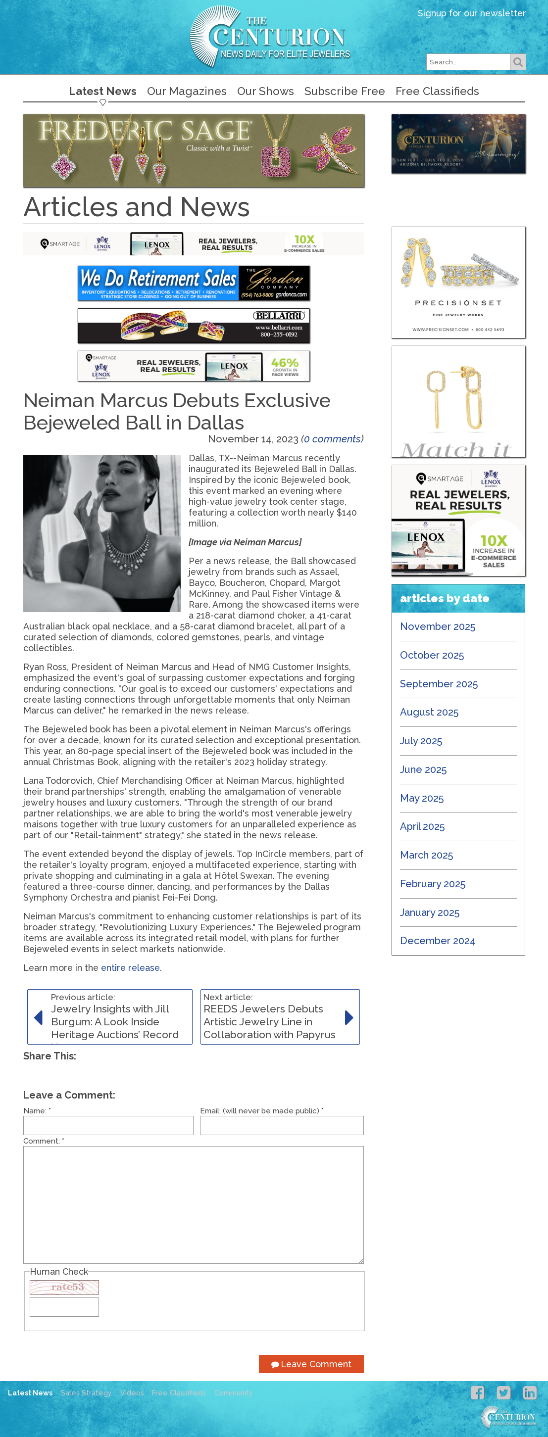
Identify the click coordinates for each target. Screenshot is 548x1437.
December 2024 (438, 941)
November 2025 (438, 626)
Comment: (43, 1141)
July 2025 (421, 741)
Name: (37, 1110)
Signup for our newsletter (472, 13)
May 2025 (422, 798)
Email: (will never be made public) (262, 1110)
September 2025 (439, 684)
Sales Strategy (86, 1393)
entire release (130, 967)
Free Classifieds (437, 91)
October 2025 (432, 655)
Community (233, 1393)
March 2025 (426, 855)
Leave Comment (311, 1364)
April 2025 (422, 826)
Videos (132, 1393)
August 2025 (429, 712)
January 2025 (430, 912)
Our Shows (265, 91)
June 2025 (423, 769)
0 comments (332, 439)
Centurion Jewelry (274, 36)
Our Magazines (187, 91)
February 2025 (433, 884)
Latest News (103, 91)
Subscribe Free (344, 91)
